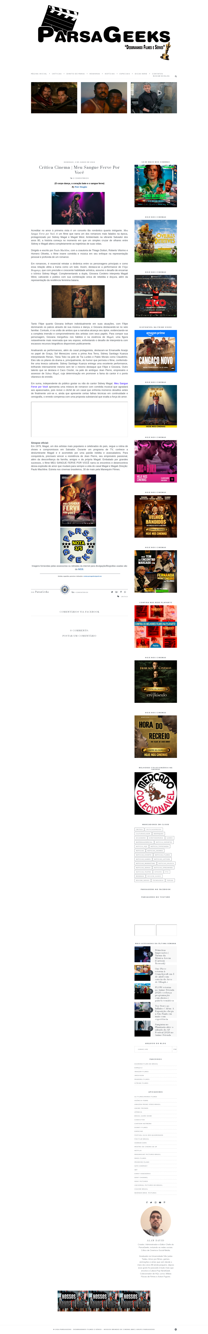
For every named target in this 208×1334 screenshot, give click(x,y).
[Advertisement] (104, 134)
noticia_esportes (164, 842)
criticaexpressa (153, 829)
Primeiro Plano (142, 1162)
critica (124, 596)
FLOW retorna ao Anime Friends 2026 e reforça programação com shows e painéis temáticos (164, 994)
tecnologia (158, 880)
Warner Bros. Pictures (145, 1193)
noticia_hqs (141, 846)
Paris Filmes (140, 1158)
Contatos (157, 74)
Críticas (57, 74)
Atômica (138, 1112)
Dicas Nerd (141, 74)
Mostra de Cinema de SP (146, 1146)
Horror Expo (141, 1143)
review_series (142, 880)
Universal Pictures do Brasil (149, 1185)
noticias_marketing (145, 863)
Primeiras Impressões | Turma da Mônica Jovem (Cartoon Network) (163, 957)
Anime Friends (141, 1108)
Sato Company (141, 1166)
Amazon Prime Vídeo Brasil (148, 1104)
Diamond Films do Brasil (146, 1064)
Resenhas (95, 74)
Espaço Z (138, 1068)
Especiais (125, 74)
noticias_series (143, 867)
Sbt (136, 1170)
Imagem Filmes (142, 1071)
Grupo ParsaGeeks (145, 1329)
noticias (140, 850)
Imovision (139, 1075)
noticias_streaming (163, 867)
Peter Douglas (81, 187)
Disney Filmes (141, 1127)
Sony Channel (141, 1177)
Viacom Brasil (141, 1189)
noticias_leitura (162, 859)
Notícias (110, 74)
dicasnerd (141, 838)
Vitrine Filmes (141, 1083)
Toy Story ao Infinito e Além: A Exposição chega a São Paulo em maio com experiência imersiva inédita (164, 1014)
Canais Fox (140, 1120)
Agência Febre (141, 1100)
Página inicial (39, 74)
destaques (158, 833)
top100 (170, 880)
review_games (154, 876)
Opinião (158, 872)
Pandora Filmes (142, 1079)
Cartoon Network (143, 1123)
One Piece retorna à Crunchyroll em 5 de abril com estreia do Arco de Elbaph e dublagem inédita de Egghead (164, 978)
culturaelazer (143, 833)
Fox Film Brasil (142, 1139)
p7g (167, 872)
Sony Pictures (141, 1181)
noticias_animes (155, 850)
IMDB (80, 569)
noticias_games (143, 859)
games (170, 838)
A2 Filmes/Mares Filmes (146, 1096)
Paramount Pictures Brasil (148, 1154)
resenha (140, 876)
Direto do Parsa (76, 74)
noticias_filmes (162, 855)
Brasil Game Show (143, 1116)
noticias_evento (143, 855)
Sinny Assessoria (143, 1173)
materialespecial (144, 842)
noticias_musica (166, 863)
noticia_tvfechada (160, 846)
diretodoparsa (156, 838)
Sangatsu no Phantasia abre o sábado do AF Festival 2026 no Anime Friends (164, 1030)
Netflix (138, 1150)
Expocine (139, 1131)
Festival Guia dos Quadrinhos (149, 1135)
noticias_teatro (143, 872)
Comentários (79, 178)
